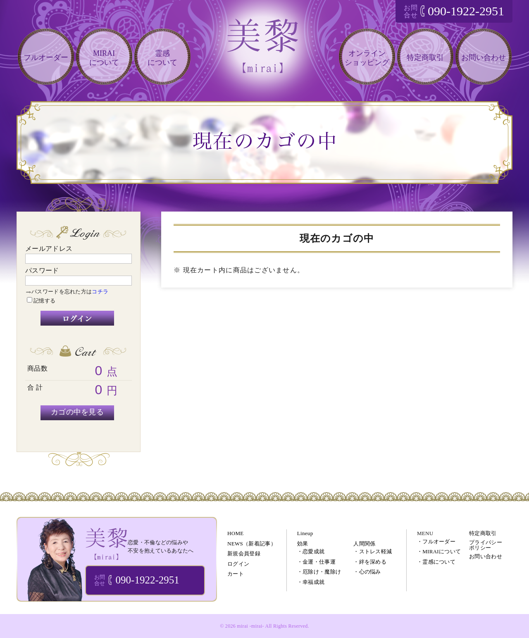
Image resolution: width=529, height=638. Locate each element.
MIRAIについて (104, 58)
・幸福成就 (311, 582)
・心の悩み (367, 572)
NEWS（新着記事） (251, 543)
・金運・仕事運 (316, 562)
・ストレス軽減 (372, 551)
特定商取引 (425, 57)
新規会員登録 (243, 553)
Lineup (305, 533)
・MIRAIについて (439, 551)
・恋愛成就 (311, 551)
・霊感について (436, 562)
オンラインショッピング (367, 58)
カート (235, 574)
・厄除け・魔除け (319, 572)
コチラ (100, 291)
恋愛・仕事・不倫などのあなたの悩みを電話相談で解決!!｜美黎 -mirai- (264, 53)
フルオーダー (46, 57)
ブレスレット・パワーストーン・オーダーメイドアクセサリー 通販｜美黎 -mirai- (106, 543)
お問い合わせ (483, 57)
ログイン (238, 564)
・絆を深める (369, 562)
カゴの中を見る (77, 412)
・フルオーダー (436, 541)
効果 (302, 543)
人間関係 (364, 543)
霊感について (162, 58)
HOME (235, 533)
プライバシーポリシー (485, 545)
